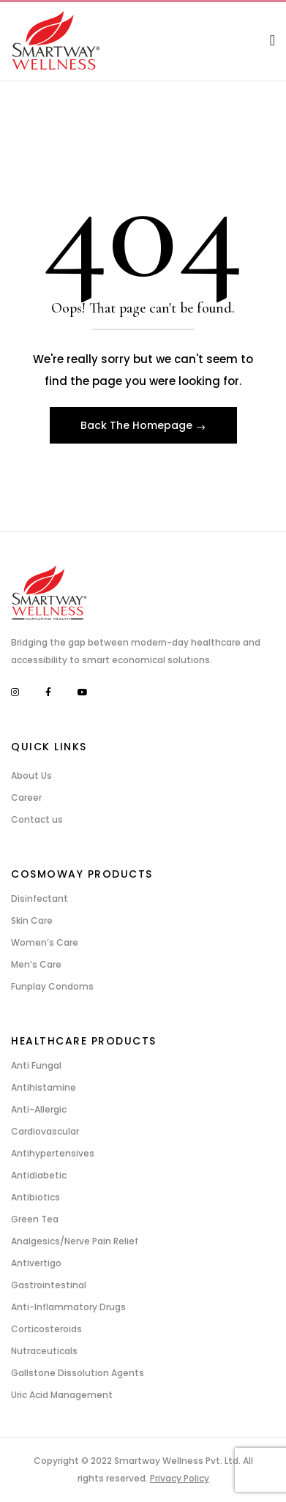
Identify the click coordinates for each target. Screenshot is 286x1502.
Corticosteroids (46, 1329)
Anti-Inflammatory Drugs (68, 1307)
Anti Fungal (36, 1065)
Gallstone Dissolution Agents (77, 1373)
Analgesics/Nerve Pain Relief (74, 1241)
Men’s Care (36, 964)
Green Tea (35, 1219)
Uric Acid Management (62, 1395)
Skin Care (32, 920)
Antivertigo (36, 1263)
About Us (31, 775)
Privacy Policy (179, 1478)
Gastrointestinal (48, 1285)
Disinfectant (39, 898)
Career (26, 797)
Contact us (37, 819)
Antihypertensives (52, 1153)
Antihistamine (43, 1087)
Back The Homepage (137, 425)
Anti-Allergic (39, 1109)
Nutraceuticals (44, 1351)
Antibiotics (35, 1197)
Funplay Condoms (52, 986)
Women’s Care (44, 942)
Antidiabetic (39, 1175)
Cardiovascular (45, 1131)
